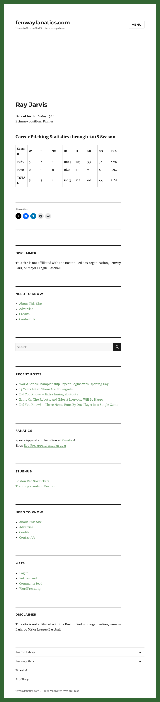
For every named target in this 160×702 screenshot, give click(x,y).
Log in (23, 573)
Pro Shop (22, 679)
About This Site (30, 303)
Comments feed (30, 583)
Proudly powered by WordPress (60, 691)
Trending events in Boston (35, 486)
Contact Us (27, 319)
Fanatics (68, 440)
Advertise (26, 309)
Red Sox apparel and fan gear (45, 445)
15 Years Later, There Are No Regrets (46, 389)
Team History (25, 652)
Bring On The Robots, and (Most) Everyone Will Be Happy (61, 399)
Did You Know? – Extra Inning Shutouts (48, 394)
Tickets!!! (22, 670)
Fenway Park (25, 661)
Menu (137, 24)
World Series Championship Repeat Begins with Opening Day (63, 384)
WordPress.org (30, 588)
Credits (24, 314)
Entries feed (28, 578)
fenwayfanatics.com (43, 22)
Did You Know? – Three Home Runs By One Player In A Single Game (68, 404)
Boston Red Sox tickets (32, 481)
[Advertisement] (81, 73)
